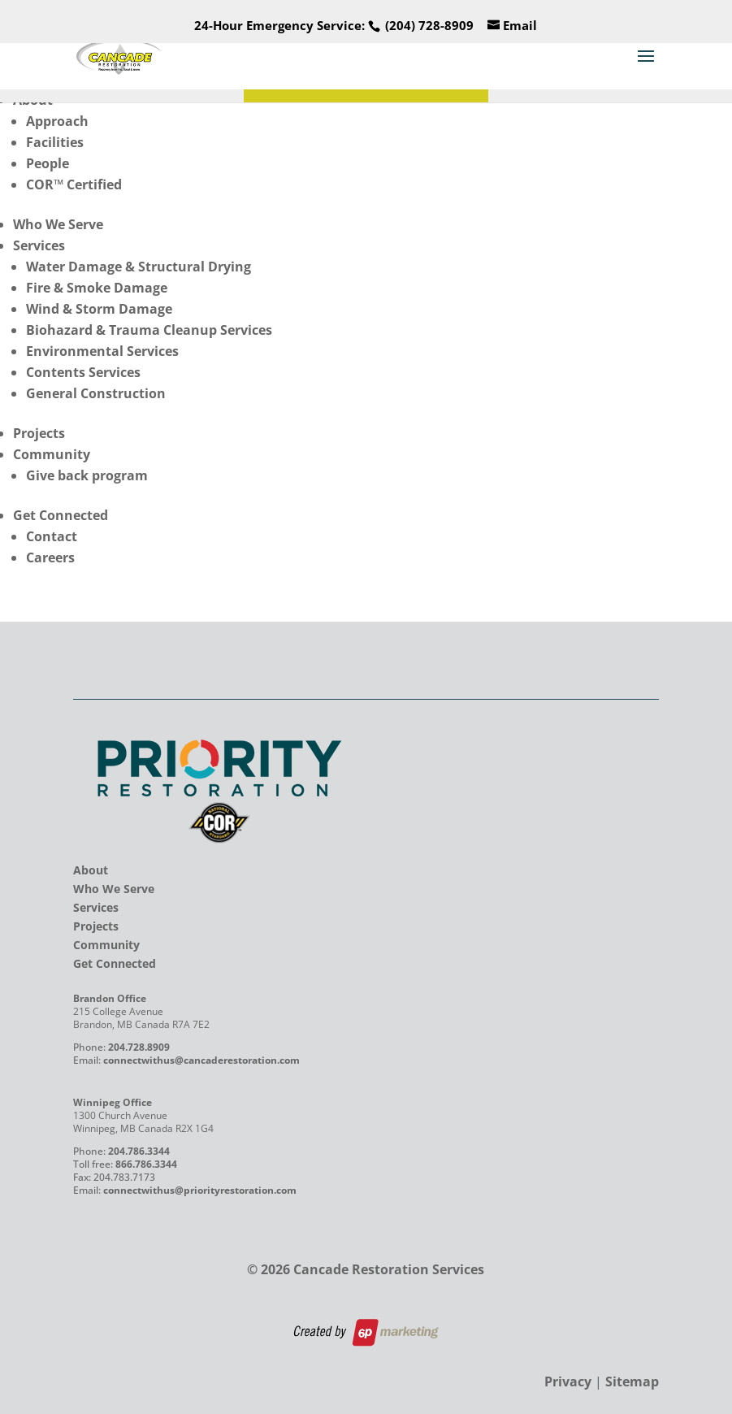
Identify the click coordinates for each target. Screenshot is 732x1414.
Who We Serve (58, 224)
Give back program (87, 475)
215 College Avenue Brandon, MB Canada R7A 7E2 (141, 1017)
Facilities (55, 142)
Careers (50, 557)
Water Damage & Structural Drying (138, 266)
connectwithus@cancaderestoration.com (201, 1060)
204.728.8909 (139, 1047)
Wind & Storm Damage (99, 309)
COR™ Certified (74, 184)
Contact (51, 536)
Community (51, 454)
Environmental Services (102, 351)
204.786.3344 (139, 1151)
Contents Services (83, 372)
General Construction (96, 393)
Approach (57, 121)
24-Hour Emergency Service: (334, 25)
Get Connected (60, 515)
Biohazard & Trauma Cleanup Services (149, 330)
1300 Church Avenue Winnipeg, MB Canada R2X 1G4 (143, 1121)
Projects (39, 433)
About (90, 870)
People (47, 163)
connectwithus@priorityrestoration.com (200, 1190)
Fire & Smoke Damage (96, 288)
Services (39, 245)
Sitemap (632, 1381)
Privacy (567, 1381)
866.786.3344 (146, 1164)
